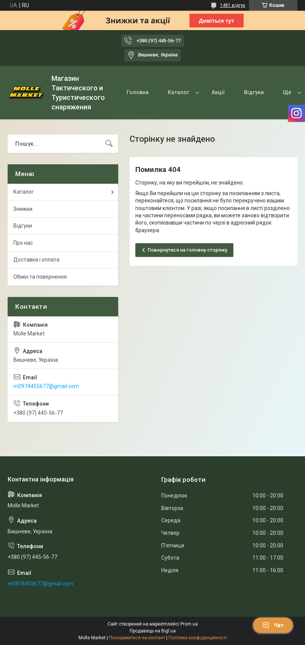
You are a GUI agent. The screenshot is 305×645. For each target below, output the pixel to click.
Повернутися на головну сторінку (187, 250)
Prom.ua (189, 624)
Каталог (178, 92)
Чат (273, 625)
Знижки (22, 209)
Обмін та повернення (40, 277)
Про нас (23, 243)
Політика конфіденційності (198, 637)
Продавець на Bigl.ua (153, 631)
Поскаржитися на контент (137, 637)
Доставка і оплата (36, 260)
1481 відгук (232, 5)
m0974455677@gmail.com (46, 386)
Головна (138, 92)
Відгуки (254, 92)
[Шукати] (109, 144)
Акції (218, 92)
